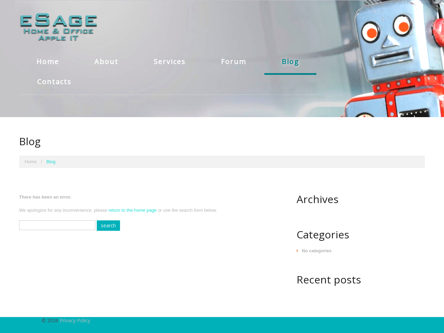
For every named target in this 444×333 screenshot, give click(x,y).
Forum (233, 61)
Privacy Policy (75, 320)
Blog (290, 61)
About (106, 61)
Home (47, 61)
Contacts (54, 81)
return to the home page (133, 210)
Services (170, 61)
